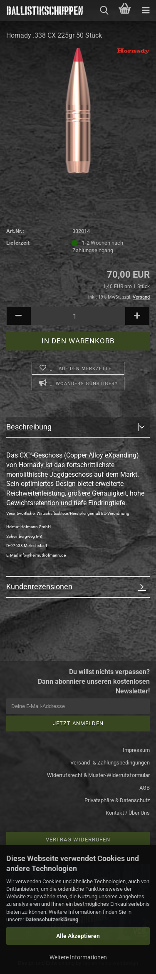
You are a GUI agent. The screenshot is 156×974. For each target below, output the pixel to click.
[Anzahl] (78, 316)
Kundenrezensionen (39, 586)
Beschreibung (29, 426)
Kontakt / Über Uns (128, 813)
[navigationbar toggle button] (145, 10)
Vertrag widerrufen (78, 839)
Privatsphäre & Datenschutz (117, 800)
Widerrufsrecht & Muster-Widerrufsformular (98, 775)
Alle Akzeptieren (78, 936)
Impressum (136, 750)
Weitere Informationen (78, 957)
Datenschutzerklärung (51, 919)
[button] (18, 316)
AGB (144, 788)
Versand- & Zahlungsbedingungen (110, 762)
